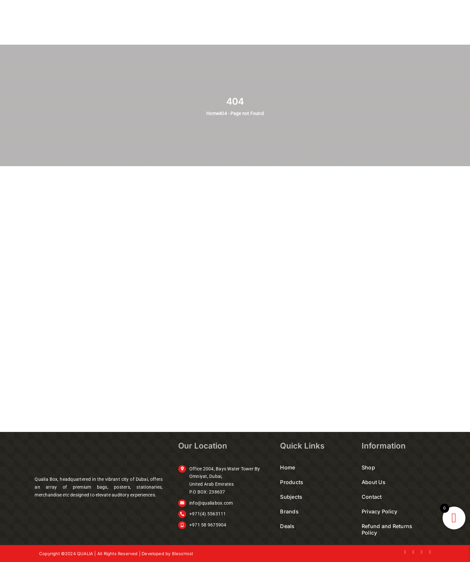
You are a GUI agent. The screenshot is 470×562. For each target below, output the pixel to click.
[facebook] (405, 552)
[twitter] (413, 552)
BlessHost (182, 553)
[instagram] (421, 552)
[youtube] (430, 552)
